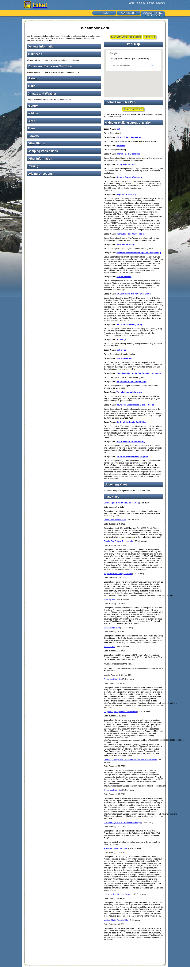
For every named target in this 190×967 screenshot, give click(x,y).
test (118, 129)
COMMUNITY (128, 13)
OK (152, 65)
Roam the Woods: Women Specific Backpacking (139, 253)
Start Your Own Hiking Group (126, 37)
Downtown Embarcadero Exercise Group (135, 405)
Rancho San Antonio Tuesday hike (118, 541)
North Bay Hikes (124, 276)
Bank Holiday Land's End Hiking (131, 422)
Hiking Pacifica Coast (126, 164)
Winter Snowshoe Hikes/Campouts (132, 456)
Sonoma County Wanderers (129, 177)
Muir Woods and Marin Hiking (130, 234)
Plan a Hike (149, 37)
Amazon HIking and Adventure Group (133, 294)
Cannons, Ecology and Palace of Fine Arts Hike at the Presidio (130, 760)
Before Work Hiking (125, 244)
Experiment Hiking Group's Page (132, 381)
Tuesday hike (109, 599)
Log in (132, 2)
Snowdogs (121, 339)
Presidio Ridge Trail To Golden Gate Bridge (122, 822)
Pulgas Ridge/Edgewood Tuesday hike (120, 712)
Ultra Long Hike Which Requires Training (121, 503)
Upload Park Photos (133, 109)
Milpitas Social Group (126, 194)
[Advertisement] (64, 199)
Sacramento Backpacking (128, 154)
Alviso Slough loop (112, 627)
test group (121, 350)
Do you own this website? (120, 65)
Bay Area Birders (124, 358)
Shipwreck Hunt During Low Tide (118, 573)
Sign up (141, 2)
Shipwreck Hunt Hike (113, 679)
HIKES (104, 13)
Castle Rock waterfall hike (115, 520)
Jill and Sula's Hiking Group (129, 137)
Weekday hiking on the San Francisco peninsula (139, 373)
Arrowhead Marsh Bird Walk (116, 848)
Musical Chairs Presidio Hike (116, 920)
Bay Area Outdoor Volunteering (131, 441)
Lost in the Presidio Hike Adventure (119, 894)
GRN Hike (121, 145)
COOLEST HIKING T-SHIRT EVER (153, 14)
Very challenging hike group (129, 392)
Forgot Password (156, 2)
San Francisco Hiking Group (129, 324)
